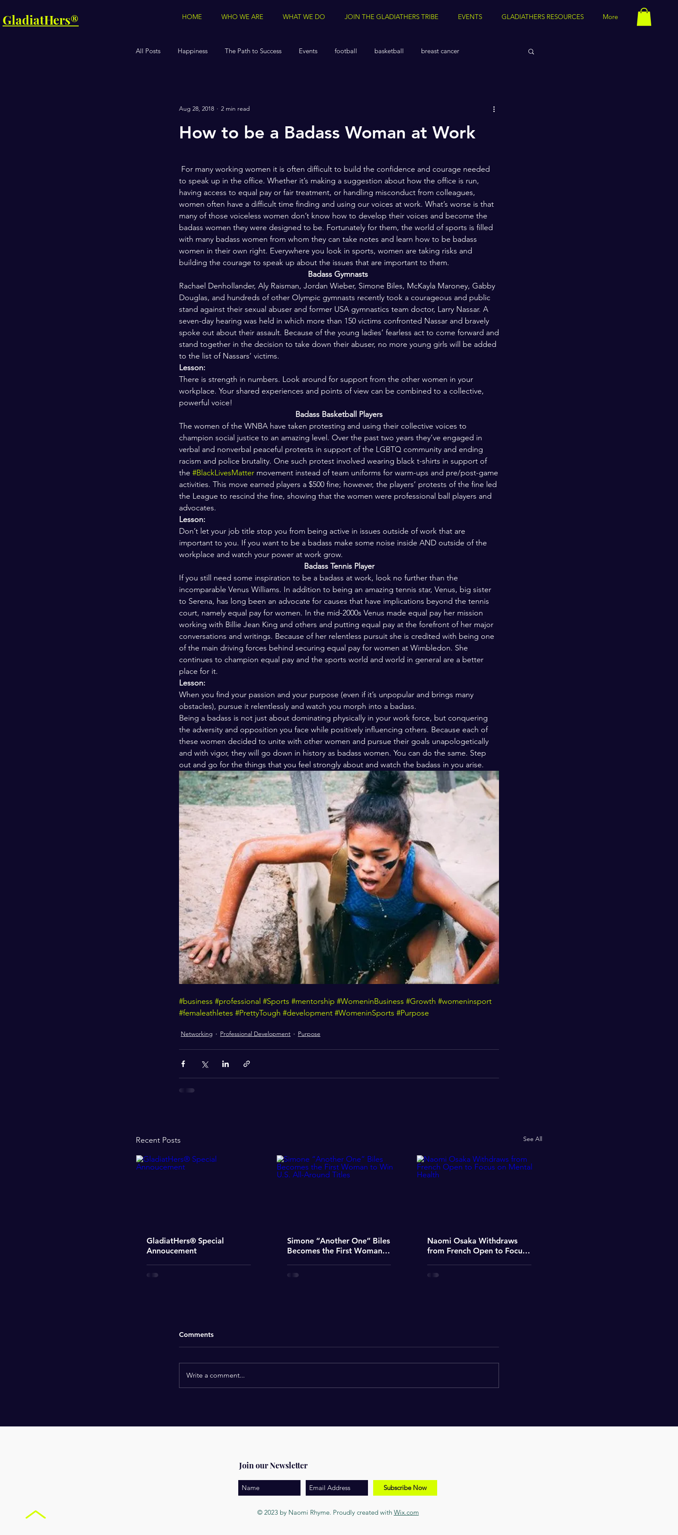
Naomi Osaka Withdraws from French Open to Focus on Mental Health (476, 1246)
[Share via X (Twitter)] (204, 1064)
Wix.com (406, 1512)
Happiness (193, 51)
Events (308, 51)
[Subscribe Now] (405, 1488)
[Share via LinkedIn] (225, 1064)
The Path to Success (253, 51)
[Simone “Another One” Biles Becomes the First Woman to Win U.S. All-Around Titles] (339, 1190)
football (346, 51)
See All (532, 1139)
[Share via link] (247, 1064)
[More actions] (494, 108)
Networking (197, 1034)
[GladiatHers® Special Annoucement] (198, 1190)
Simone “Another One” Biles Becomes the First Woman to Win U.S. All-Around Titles (339, 1246)
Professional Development (255, 1034)
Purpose (309, 1034)
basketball (389, 51)
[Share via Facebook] (183, 1064)
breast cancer (440, 51)
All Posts (148, 51)
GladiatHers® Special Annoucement (185, 1246)
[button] (542, 16)
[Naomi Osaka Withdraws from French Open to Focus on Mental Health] (479, 1190)
